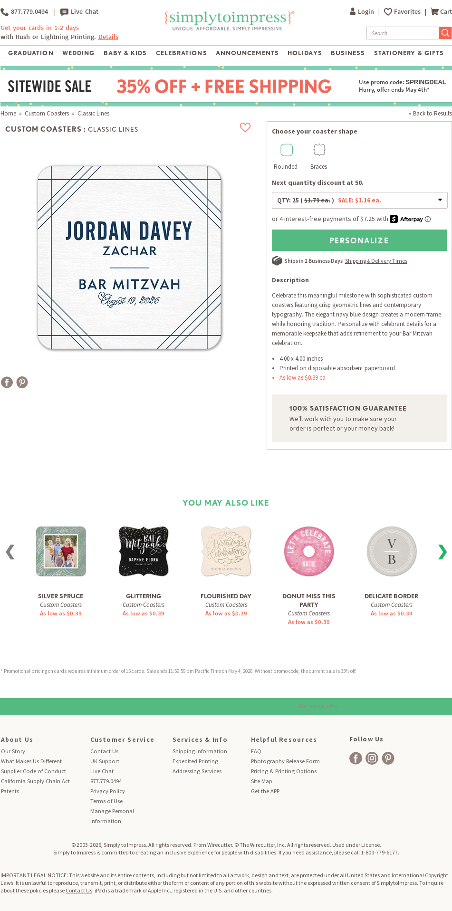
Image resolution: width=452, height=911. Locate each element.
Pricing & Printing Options (284, 771)
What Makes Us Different (31, 761)
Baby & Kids (125, 53)
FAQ (256, 751)
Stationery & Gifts (409, 53)
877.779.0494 (24, 12)
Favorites (408, 12)
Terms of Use (106, 801)
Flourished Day (226, 596)
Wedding (78, 53)
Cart (441, 12)
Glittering (143, 596)
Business (348, 53)
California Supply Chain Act (35, 781)
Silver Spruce (60, 596)
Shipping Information (200, 751)
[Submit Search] (445, 33)
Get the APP (265, 791)
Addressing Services (197, 771)
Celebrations (181, 53)
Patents (10, 791)
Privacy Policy (107, 791)
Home (8, 113)
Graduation (30, 53)
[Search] (402, 33)
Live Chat (79, 12)
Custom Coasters (47, 113)
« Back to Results (430, 113)
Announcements (247, 53)
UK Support (104, 761)
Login (362, 12)
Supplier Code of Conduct (33, 771)
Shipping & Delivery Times (376, 260)
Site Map (261, 781)
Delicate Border (391, 596)
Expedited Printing (195, 761)
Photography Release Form (285, 761)
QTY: (329, 200)
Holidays (305, 53)
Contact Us (104, 751)
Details (108, 37)
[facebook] (355, 758)
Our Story (13, 751)
